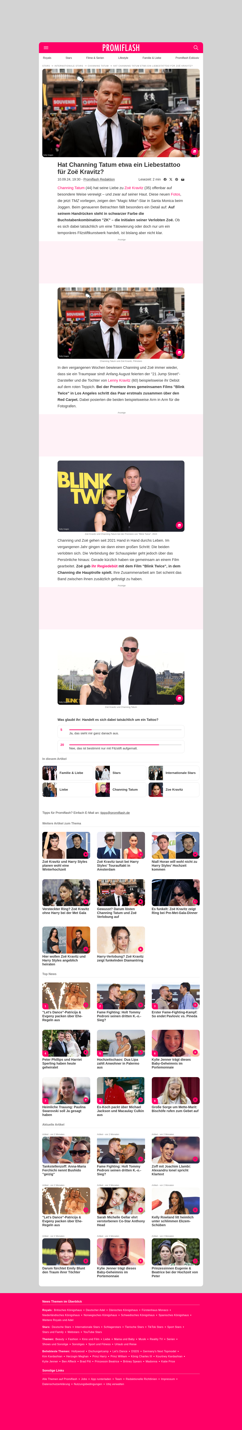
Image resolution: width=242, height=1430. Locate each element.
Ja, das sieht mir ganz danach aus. (94, 733)
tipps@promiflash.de (115, 812)
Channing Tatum (71, 188)
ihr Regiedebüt (105, 566)
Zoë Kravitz (134, 188)
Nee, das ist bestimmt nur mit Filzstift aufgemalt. (103, 748)
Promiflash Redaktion (99, 179)
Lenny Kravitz (119, 380)
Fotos (175, 194)
